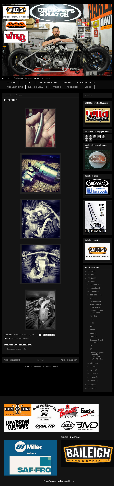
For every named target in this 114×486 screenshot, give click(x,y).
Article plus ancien (69, 360)
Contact (27, 83)
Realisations (15, 87)
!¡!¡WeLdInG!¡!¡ (95, 301)
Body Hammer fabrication (95, 306)
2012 (90, 385)
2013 (90, 282)
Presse (56, 87)
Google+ (88, 95)
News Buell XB (37, 87)
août (92, 298)
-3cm (91, 319)
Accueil (12, 83)
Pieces (67, 83)
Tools (92, 323)
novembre (94, 288)
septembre (94, 295)
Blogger (71, 481)
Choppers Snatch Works (20, 338)
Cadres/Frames (47, 83)
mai (91, 367)
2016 (90, 271)
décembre (94, 285)
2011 (90, 388)
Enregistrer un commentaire (17, 349)
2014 (90, 278)
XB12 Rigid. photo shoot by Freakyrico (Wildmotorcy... (97, 356)
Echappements (86, 83)
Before (92, 330)
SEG (91, 346)
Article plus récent (12, 360)
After (91, 326)
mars (92, 373)
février (92, 377)
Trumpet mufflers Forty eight (96, 311)
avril (92, 370)
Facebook (73, 87)
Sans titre (93, 333)
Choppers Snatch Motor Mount (96, 341)
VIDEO (88, 87)
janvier (93, 380)
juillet (92, 363)
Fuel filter (93, 316)
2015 (90, 275)
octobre (93, 291)
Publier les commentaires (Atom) (46, 366)
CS (91, 349)
